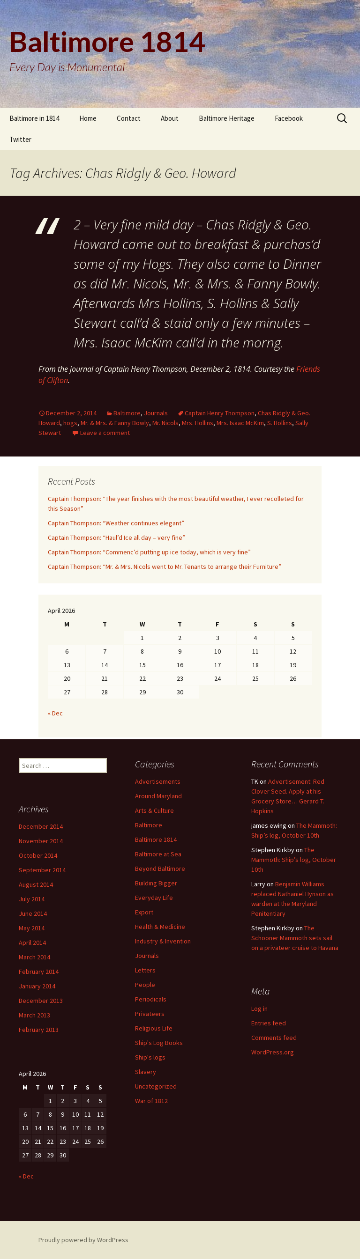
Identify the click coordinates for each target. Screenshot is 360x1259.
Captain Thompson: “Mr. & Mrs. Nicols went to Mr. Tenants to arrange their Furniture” (164, 566)
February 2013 (39, 1029)
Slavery (145, 1072)
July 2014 (32, 899)
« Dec (55, 713)
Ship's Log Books (159, 1042)
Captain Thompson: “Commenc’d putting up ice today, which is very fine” (149, 552)
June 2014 (33, 913)
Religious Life (153, 1028)
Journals (156, 413)
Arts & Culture (154, 810)
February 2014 (39, 971)
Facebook (289, 118)
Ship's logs (150, 1057)
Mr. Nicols (165, 423)
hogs (70, 423)
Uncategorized (156, 1086)
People (145, 984)
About (170, 118)
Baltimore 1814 (156, 839)
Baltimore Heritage (227, 118)
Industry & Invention (163, 941)
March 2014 (34, 957)
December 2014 (41, 826)
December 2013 (41, 1000)
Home (88, 118)
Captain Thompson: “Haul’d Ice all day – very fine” (116, 537)
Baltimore (127, 413)
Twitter (20, 139)
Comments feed (274, 1037)
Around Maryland (158, 796)
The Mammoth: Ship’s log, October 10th (293, 860)
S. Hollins (279, 423)
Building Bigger (156, 883)
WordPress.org (272, 1052)
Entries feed (268, 1023)
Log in (259, 1008)
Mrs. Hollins (197, 423)
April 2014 (32, 942)
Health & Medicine (160, 926)
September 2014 (42, 870)
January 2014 (37, 986)
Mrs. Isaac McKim (240, 423)
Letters (145, 970)
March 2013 (34, 1015)
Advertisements (157, 781)
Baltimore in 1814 (34, 118)
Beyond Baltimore (160, 868)
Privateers (150, 1013)
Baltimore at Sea (158, 854)
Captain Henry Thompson (220, 413)
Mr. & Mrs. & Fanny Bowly (115, 423)
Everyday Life (154, 897)
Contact (129, 118)
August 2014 (36, 884)
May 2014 (32, 928)
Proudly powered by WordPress (83, 1240)
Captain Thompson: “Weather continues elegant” (116, 523)
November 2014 (41, 841)
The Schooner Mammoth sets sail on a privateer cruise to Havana (294, 938)
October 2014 (38, 855)
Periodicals (150, 999)
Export (144, 912)
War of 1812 (151, 1101)
